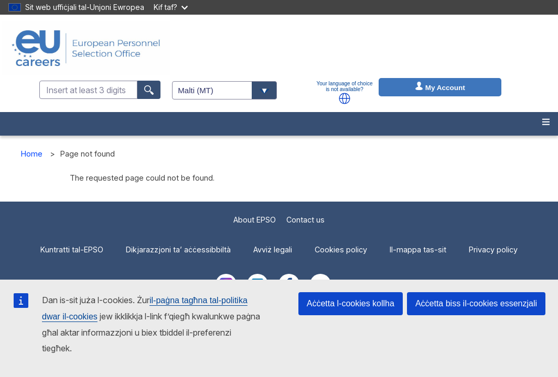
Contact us (305, 219)
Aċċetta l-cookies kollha (350, 303)
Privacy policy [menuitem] (493, 249)
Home (31, 153)
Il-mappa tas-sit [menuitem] (418, 249)
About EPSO (254, 219)
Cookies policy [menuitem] (341, 249)
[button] (344, 98)
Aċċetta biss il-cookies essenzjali (476, 303)
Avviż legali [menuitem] (272, 249)
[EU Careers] (86, 48)
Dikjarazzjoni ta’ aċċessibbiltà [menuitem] (178, 249)
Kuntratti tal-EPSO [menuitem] (71, 249)
